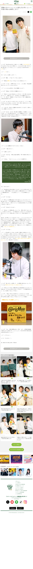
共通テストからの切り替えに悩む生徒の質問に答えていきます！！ (8, 493)
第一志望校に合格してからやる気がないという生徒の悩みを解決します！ (24, 381)
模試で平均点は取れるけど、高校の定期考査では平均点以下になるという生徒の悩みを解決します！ (24, 410)
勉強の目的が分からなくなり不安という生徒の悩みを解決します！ (8, 438)
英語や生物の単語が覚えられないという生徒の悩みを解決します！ (8, 409)
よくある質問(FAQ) (18, 548)
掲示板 (17, 3)
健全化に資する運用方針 (19, 543)
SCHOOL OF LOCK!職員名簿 (20, 538)
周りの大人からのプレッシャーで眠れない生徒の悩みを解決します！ (24, 466)
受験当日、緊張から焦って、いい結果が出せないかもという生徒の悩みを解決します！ (24, 438)
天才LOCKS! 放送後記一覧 (16, 503)
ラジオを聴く (6, 3)
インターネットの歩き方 (19, 541)
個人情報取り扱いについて (19, 540)
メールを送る (27, 3)
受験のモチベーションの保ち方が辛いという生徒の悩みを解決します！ (8, 466)
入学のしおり (17, 535)
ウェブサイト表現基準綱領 (19, 546)
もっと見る (16, 499)
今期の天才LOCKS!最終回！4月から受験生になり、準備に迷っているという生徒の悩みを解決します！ (8, 381)
